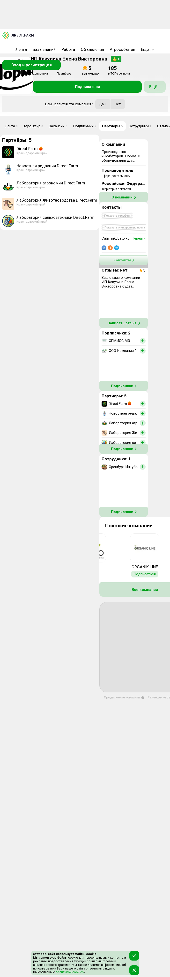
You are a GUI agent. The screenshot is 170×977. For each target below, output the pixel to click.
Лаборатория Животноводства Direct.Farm (56, 200)
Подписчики (84, 126)
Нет (118, 104)
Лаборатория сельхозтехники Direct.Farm (55, 217)
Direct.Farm (27, 148)
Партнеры (112, 126)
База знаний (44, 49)
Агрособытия (122, 49)
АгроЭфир (33, 126)
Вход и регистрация (31, 64)
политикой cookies (69, 972)
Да (102, 104)
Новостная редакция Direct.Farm (47, 165)
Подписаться (87, 86)
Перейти (139, 238)
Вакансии (58, 126)
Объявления (92, 49)
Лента (21, 49)
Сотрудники (140, 126)
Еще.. (148, 49)
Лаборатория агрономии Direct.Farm (50, 183)
